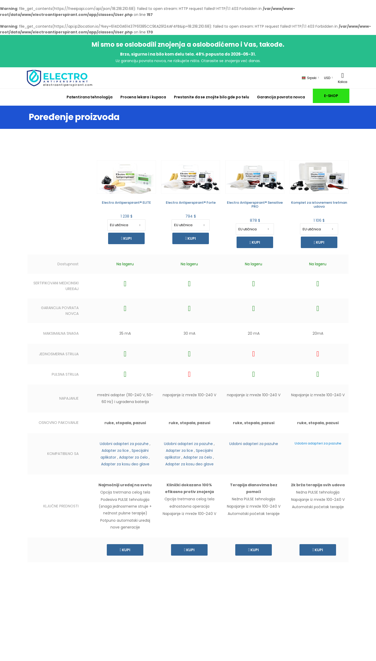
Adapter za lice (115, 450)
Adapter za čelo (133, 457)
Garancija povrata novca (281, 97)
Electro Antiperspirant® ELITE (126, 202)
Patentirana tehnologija (90, 97)
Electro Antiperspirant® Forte (191, 202)
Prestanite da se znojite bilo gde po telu (211, 97)
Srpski (309, 78)
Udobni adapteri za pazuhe (124, 443)
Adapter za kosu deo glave (125, 464)
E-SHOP (331, 95)
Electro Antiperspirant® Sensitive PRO (255, 204)
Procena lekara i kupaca (143, 97)
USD (327, 78)
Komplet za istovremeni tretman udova (319, 204)
